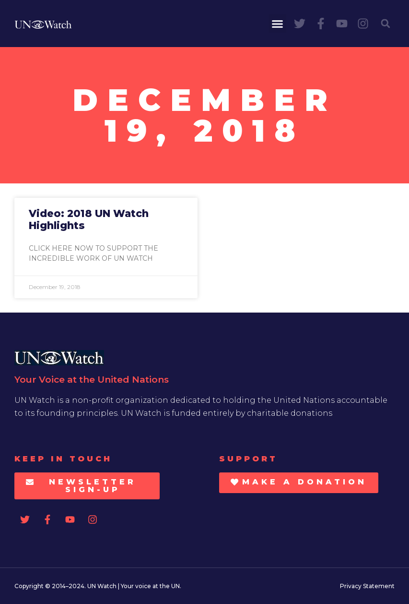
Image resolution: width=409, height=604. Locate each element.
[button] (278, 23)
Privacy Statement (367, 586)
